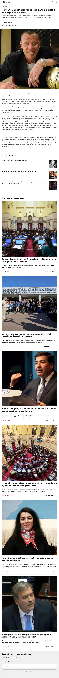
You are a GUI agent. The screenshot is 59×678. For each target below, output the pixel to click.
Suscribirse (29, 671)
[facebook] (6, 25)
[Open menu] (56, 1)
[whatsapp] (3, 25)
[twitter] (9, 25)
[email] (12, 25)
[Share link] (15, 25)
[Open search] (53, 1)
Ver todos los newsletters (9, 657)
